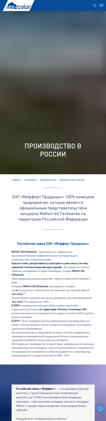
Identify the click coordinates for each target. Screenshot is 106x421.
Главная (16, 179)
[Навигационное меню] (101, 5)
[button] (94, 5)
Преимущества (48, 179)
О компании (30, 179)
